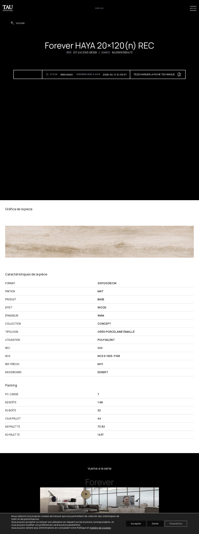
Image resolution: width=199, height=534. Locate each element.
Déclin (155, 523)
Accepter (136, 523)
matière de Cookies (100, 527)
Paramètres (176, 523)
